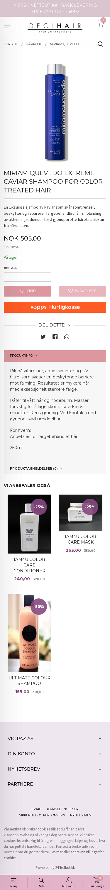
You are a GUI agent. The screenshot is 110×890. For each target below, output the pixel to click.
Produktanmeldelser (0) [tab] (33, 469)
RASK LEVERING (79, 5)
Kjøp (27, 291)
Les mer (56, 852)
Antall (10, 268)
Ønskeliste (82, 291)
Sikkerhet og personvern (42, 815)
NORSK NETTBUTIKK (35, 5)
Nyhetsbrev (80, 815)
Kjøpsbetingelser (63, 809)
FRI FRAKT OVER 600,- (55, 11)
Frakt (36, 809)
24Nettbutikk (65, 867)
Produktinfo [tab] (21, 356)
